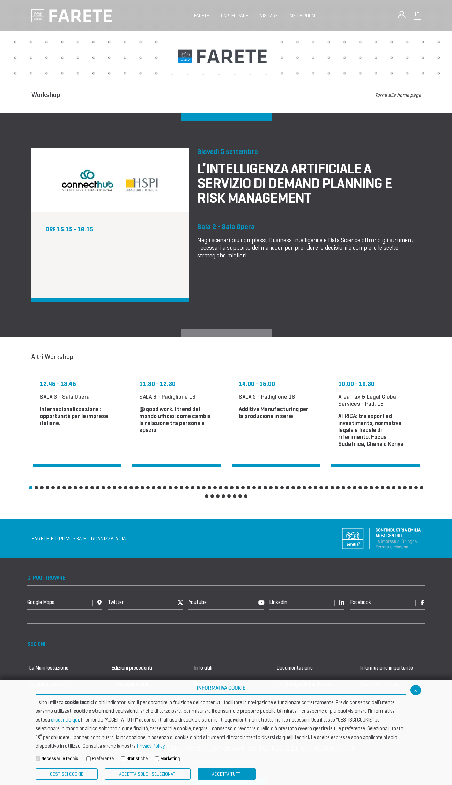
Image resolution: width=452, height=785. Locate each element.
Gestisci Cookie (66, 774)
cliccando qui (65, 720)
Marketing (170, 759)
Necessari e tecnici (60, 759)
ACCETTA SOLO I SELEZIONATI (147, 774)
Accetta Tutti (227, 774)
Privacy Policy (150, 746)
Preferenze (103, 759)
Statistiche (137, 759)
